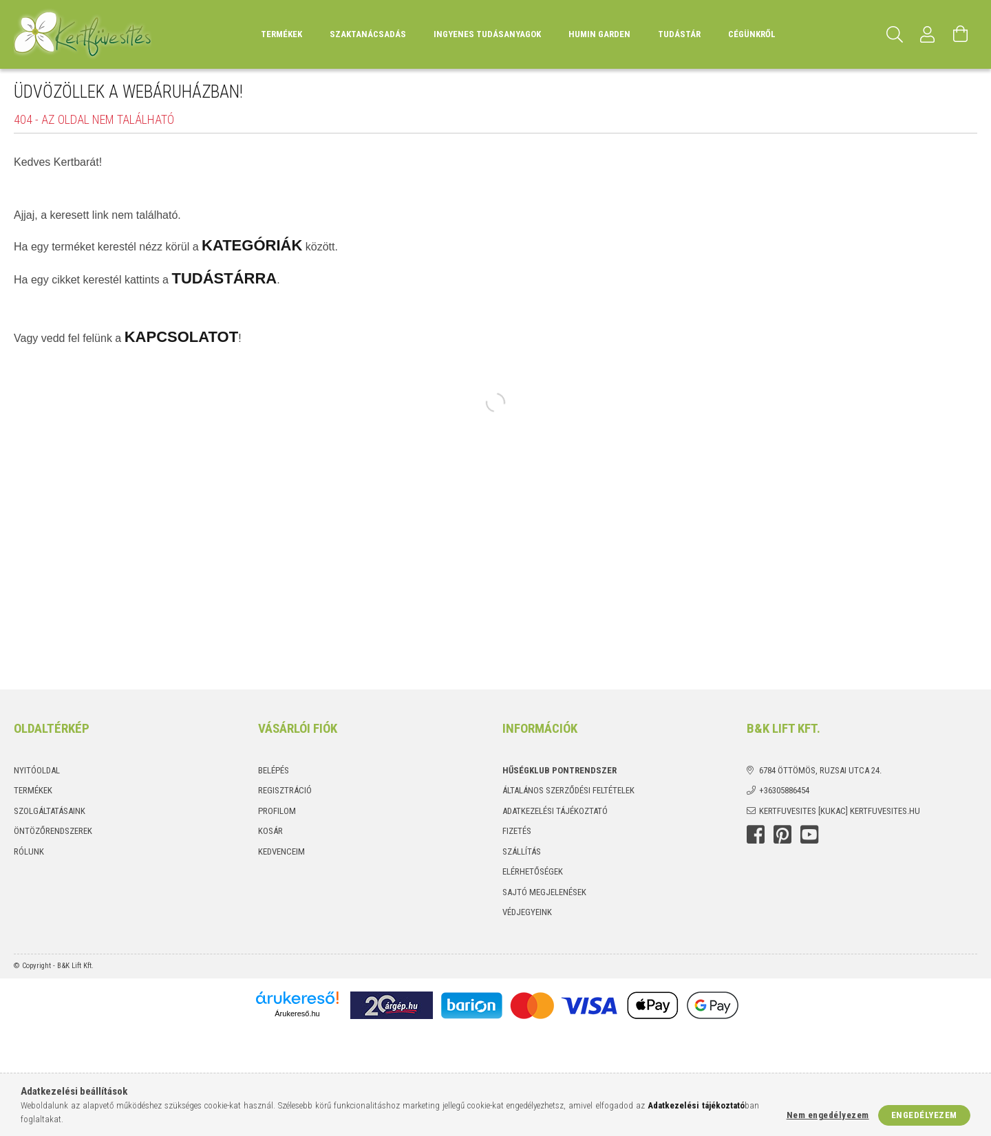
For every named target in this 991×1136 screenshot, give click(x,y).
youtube (809, 834)
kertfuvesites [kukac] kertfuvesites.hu (839, 811)
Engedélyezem (924, 1115)
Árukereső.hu (297, 1013)
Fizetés (516, 831)
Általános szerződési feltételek (568, 790)
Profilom (277, 811)
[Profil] (927, 34)
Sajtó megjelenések (544, 892)
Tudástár (679, 34)
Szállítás (521, 851)
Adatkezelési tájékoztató (555, 811)
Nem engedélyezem (828, 1115)
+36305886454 (784, 790)
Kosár (270, 831)
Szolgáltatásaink (49, 811)
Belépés (273, 770)
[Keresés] (894, 34)
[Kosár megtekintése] (960, 34)
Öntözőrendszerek (53, 831)
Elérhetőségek (532, 871)
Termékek (33, 790)
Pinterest (782, 834)
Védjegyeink (527, 912)
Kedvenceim (281, 851)
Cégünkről (752, 34)
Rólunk (29, 851)
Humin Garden (599, 34)
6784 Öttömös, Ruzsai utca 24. (820, 770)
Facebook (756, 834)
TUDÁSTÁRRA (224, 278)
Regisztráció (285, 790)
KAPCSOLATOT (181, 336)
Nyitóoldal (37, 770)
